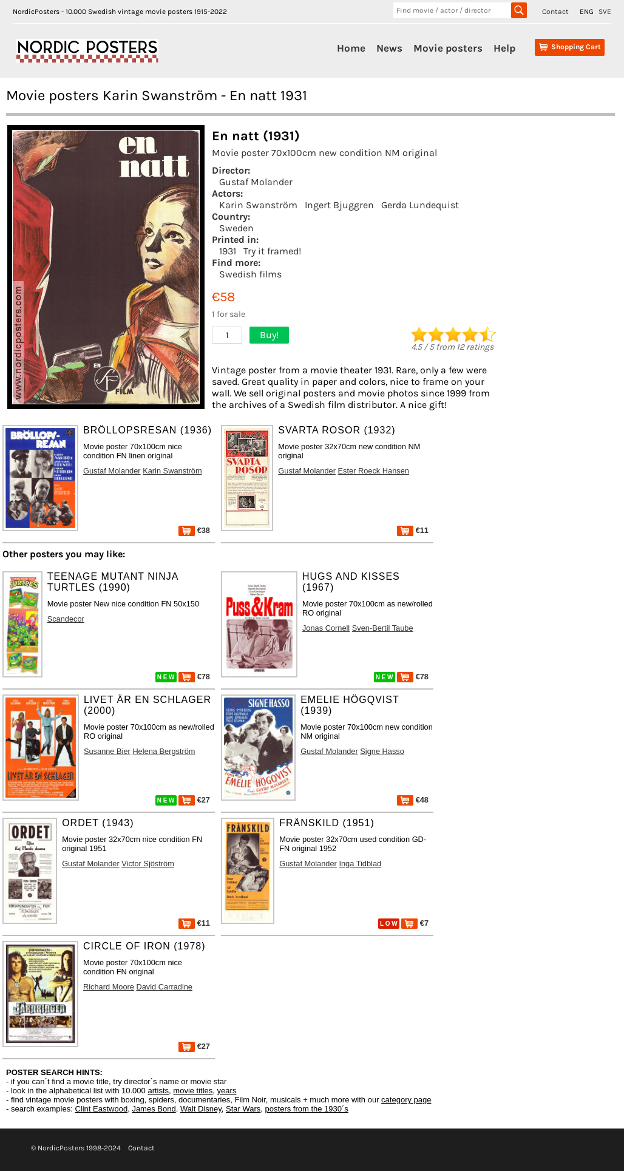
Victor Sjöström (147, 863)
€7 (415, 923)
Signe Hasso (382, 751)
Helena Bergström (163, 751)
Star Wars (243, 1108)
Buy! (269, 335)
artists (158, 1090)
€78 (194, 676)
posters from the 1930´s (306, 1108)
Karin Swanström (258, 205)
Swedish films (250, 274)
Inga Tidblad (360, 863)
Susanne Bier (107, 751)
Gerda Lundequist (420, 205)
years (227, 1090)
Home (351, 48)
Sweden (236, 228)
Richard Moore (108, 986)
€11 (413, 530)
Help (504, 48)
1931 (227, 251)
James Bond (153, 1108)
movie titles (192, 1090)
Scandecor (65, 618)
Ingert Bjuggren (339, 205)
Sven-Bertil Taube (382, 628)
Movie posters (448, 48)
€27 (194, 799)
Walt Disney (201, 1108)
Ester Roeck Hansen (373, 470)
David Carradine (164, 986)
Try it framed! (272, 251)
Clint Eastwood (101, 1108)
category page (406, 1099)
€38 (194, 530)
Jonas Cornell (326, 628)
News (389, 48)
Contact (555, 11)
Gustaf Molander (256, 182)
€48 (413, 799)
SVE (605, 11)
